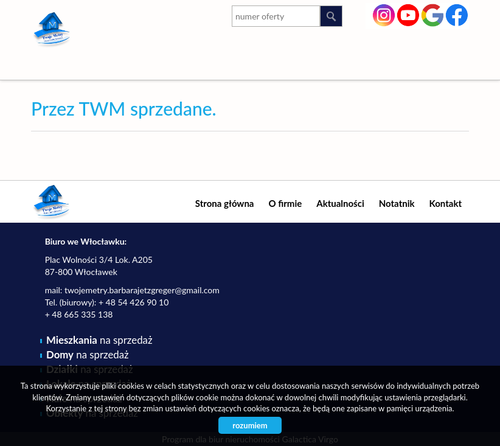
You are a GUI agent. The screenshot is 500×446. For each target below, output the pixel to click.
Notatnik (397, 203)
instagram (384, 14)
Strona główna (224, 203)
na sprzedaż (99, 339)
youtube (408, 14)
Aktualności (340, 203)
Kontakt (445, 203)
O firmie (285, 203)
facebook (457, 14)
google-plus (433, 16)
